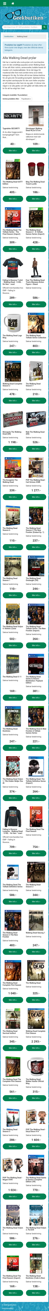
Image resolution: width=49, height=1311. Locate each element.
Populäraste (26, 99)
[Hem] (12, 3)
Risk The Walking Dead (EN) (35, 433)
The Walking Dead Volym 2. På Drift (36, 1229)
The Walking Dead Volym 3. (13, 1229)
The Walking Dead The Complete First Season (12, 1080)
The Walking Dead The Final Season (35, 830)
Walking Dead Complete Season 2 (12, 385)
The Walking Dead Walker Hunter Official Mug (35, 1081)
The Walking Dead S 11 (12, 677)
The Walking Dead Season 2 (33, 886)
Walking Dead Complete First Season (35, 1032)
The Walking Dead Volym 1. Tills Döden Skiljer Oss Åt (13, 781)
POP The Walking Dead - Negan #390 (12, 1179)
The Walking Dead (33, 983)
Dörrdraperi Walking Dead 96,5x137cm (34, 129)
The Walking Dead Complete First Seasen (12, 984)
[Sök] (44, 27)
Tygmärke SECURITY (11, 128)
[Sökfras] (22, 27)
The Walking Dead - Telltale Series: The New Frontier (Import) (36, 629)
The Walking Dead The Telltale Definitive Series (12, 886)
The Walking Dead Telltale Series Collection (36, 336)
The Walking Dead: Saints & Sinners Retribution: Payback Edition (34, 680)
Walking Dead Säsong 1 (35, 933)
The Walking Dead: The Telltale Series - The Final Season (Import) (12, 232)
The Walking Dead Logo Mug (12, 336)
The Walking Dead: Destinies (10, 730)
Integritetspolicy (7, 1308)
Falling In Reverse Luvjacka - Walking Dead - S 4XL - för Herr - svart (13, 831)
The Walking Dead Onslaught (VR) (33, 579)
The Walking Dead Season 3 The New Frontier (10, 935)
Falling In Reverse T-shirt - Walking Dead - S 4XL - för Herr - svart (13, 282)
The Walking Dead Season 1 (10, 579)
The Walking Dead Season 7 (33, 385)
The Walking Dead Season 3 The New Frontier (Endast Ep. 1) (35, 530)
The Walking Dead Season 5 (10, 1130)
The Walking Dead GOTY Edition (13, 183)
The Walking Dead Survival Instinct (10, 1032)
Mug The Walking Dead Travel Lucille (35, 183)
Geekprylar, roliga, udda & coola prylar (24, 15)
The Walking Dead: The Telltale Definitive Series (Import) (36, 781)
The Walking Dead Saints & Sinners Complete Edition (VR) (36, 1180)
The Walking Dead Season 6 (10, 529)
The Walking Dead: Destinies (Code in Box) (35, 1277)
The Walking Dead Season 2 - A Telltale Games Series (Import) (35, 232)
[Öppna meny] (4, 3)
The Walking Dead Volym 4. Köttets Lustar (13, 628)
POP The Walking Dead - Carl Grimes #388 (36, 481)
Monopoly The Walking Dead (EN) (12, 433)
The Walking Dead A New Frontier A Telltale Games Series (36, 731)
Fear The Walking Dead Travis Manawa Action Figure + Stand (35, 282)
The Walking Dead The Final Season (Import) (12, 1277)
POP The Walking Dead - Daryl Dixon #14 (36, 1130)
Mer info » (13, 151)
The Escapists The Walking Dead (10, 481)
